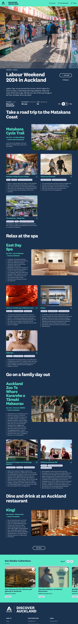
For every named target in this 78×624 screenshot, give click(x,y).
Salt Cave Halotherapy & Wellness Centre (20, 308)
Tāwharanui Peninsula (48, 176)
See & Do (9, 137)
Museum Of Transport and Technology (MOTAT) (19, 463)
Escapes (15, 69)
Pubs (16, 221)
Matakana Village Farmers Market (17, 176)
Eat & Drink (10, 221)
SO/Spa (43, 308)
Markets (14, 179)
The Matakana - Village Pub (15, 218)
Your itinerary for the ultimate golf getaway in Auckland (18, 590)
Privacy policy (54, 621)
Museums (19, 467)
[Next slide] (71, 561)
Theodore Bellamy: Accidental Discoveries (50, 590)
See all (63, 561)
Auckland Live (32, 621)
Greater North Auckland (15, 139)
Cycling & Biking (18, 137)
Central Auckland (13, 256)
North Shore (28, 311)
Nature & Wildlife (19, 408)
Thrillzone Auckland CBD (49, 462)
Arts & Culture (11, 467)
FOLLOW (65, 75)
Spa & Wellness (18, 253)
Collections (9, 69)
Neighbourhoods (46, 179)
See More (39, 548)
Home (7, 621)
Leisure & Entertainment (55, 465)
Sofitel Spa (9, 353)
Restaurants (19, 514)
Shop (8, 179)
